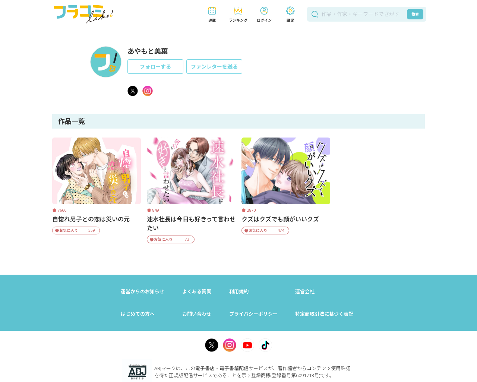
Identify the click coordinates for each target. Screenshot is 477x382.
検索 (415, 14)
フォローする (155, 66)
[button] (212, 14)
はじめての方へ (138, 313)
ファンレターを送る (214, 66)
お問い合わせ (196, 313)
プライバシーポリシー (253, 313)
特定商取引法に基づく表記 (324, 313)
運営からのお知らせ (142, 291)
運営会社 (305, 291)
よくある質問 (196, 291)
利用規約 (239, 291)
